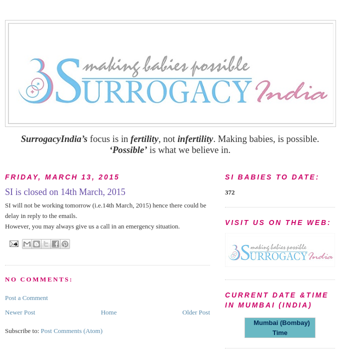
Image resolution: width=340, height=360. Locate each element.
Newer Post (20, 312)
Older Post (196, 312)
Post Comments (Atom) (72, 330)
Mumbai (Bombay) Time (280, 327)
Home (109, 312)
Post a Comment (26, 298)
